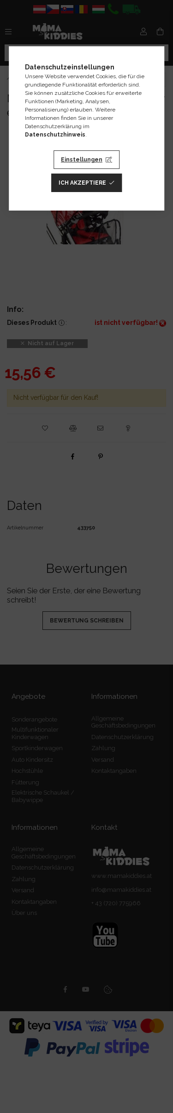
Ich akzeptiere (82, 183)
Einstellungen (81, 159)
